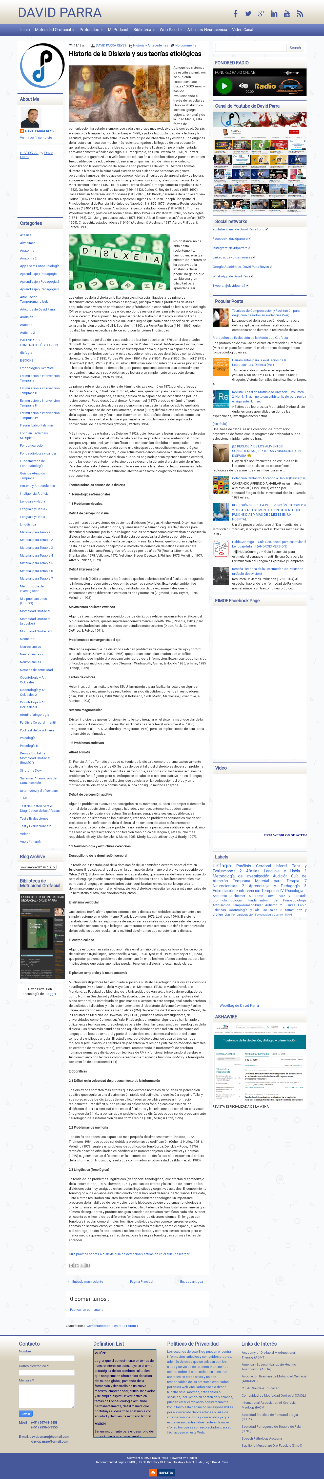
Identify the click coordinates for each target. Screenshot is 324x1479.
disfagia (26, 352)
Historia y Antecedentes (150, 45)
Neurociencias (30, 647)
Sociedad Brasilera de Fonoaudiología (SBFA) (270, 1417)
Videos (25, 834)
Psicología (27, 738)
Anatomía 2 (28, 258)
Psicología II (29, 746)
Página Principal (141, 1281)
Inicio (25, 29)
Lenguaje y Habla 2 (34, 509)
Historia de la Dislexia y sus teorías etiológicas (135, 54)
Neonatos (27, 639)
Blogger (50, 994)
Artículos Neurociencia (207, 29)
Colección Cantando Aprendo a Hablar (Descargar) (269, 478)
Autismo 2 (27, 333)
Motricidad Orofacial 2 (36, 631)
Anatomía (27, 250)
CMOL (131, 1462)
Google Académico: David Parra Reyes (241, 267)
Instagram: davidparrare (230, 248)
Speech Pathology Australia (262, 1438)
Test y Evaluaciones (34, 818)
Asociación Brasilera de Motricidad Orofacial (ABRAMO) (274, 1378)
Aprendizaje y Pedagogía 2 (39, 281)
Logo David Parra (216, 1462)
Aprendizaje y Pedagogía (38, 274)
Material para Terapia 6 (36, 571)
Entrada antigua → (194, 1281)
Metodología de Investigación (243, 876)
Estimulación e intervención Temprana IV (249, 891)
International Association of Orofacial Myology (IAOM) (269, 1405)
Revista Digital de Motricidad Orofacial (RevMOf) (35, 758)
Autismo (26, 325)
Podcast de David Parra (37, 730)
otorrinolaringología (34, 715)
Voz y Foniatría (31, 842)
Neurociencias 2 (32, 654)
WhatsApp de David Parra (231, 276)
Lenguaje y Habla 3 (34, 517)
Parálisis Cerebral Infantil (38, 722)
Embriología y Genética (37, 368)
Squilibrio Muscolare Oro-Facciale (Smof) (272, 1445)
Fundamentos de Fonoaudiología (277, 900)
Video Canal (242, 29)
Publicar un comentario (87, 1309)
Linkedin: (232, 257)
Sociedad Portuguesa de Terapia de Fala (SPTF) (271, 1429)
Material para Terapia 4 (36, 555)
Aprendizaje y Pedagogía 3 (39, 289)
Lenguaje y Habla (32, 501)
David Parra (60, 12)
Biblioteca (144, 29)
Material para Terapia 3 (36, 548)
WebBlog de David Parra (239, 1005)
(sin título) (220, 424)
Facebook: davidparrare (230, 239)
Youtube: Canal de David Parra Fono (239, 229)
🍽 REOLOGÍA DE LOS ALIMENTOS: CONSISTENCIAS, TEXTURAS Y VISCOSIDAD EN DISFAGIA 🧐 (266, 451)
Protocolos (91, 29)
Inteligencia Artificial (34, 493)
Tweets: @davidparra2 (229, 286)
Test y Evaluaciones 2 (35, 826)
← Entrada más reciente (85, 1281)
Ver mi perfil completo (36, 137)
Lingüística (28, 524)
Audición (26, 317)
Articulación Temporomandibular (239, 905)
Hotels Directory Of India (155, 1462)
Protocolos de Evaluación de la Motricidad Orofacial (251, 338)
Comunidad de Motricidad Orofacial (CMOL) (274, 1395)
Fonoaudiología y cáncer (38, 453)
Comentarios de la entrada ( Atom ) (112, 1326)
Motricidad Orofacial (54, 29)
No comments (185, 45)
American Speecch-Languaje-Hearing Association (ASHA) (269, 1367)
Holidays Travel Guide (188, 1462)
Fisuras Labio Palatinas (37, 425)
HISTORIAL (29, 153)
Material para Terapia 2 (36, 540)
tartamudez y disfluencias (39, 791)
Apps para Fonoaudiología (39, 266)
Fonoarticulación (32, 445)
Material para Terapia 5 (36, 563)
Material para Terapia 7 (36, 578)
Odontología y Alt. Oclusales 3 (257, 910)
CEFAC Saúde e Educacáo (260, 1388)
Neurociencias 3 (32, 662)
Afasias (25, 235)
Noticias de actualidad (36, 670)
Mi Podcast (118, 29)
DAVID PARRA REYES (111, 45)
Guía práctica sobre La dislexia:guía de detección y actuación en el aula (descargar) (130, 1254)
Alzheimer (27, 243)
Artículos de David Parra (37, 309)
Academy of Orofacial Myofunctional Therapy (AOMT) (269, 1355)
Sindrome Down (32, 770)
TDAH (24, 798)
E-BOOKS (26, 360)
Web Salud (171, 29)
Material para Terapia (35, 532)
